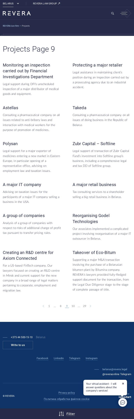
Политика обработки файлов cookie (67, 399)
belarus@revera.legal (114, 369)
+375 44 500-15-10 (21, 337)
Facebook (42, 358)
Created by (125, 395)
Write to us (18, 345)
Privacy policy (66, 392)
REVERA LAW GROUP (46, 3)
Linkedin (59, 358)
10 (73, 306)
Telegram (74, 358)
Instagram (92, 358)
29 (84, 306)
